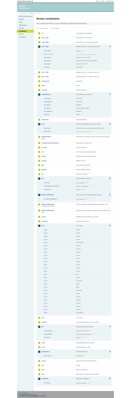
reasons (48, 64)
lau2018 (44, 322)
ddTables (48, 105)
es (46, 258)
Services (21, 34)
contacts (48, 98)
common (44, 90)
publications (46, 351)
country (48, 382)
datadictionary (46, 94)
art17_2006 (45, 46)
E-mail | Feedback (24, 393)
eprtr (43, 124)
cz (46, 242)
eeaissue (48, 108)
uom (43, 369)
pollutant (48, 189)
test (43, 365)
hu (47, 268)
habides (44, 169)
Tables (20, 22)
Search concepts (55, 28)
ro (46, 300)
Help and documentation (25, 16)
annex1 (48, 182)
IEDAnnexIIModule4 (48, 210)
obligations (49, 111)
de (46, 245)
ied (43, 178)
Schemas (21, 28)
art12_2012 (45, 37)
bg (47, 236)
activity (48, 128)
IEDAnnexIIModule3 (48, 204)
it (46, 274)
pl (46, 293)
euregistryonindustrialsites (50, 143)
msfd (43, 342)
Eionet (25, 13)
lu (46, 280)
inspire (44, 216)
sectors (48, 337)
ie (46, 271)
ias (42, 174)
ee (46, 252)
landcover (45, 221)
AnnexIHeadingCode (51, 199)
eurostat (44, 147)
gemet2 (44, 160)
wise (43, 374)
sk (46, 309)
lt (46, 277)
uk (46, 312)
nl (46, 290)
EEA (26, 1)
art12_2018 (45, 42)
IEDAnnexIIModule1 (48, 195)
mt (47, 287)
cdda (43, 85)
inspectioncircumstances (52, 186)
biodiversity (45, 81)
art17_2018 (45, 76)
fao (43, 152)
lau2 (43, 317)
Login (98, 1)
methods (48, 60)
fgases (44, 156)
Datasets (21, 19)
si (46, 306)
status (47, 114)
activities (48, 50)
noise (43, 347)
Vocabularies (22, 31)
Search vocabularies (43, 28)
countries (48, 57)
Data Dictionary (31, 13)
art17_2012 (45, 72)
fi (46, 261)
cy (46, 239)
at (46, 229)
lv (46, 284)
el (46, 255)
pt (46, 296)
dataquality (45, 119)
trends (48, 67)
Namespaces (22, 37)
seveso (44, 361)
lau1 (43, 225)
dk (46, 249)
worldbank (45, 378)
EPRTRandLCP (46, 136)
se (46, 303)
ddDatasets (49, 101)
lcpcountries (49, 330)
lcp (43, 326)
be (46, 233)
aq (42, 33)
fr (46, 265)
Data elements (23, 25)
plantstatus (49, 334)
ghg (43, 165)
